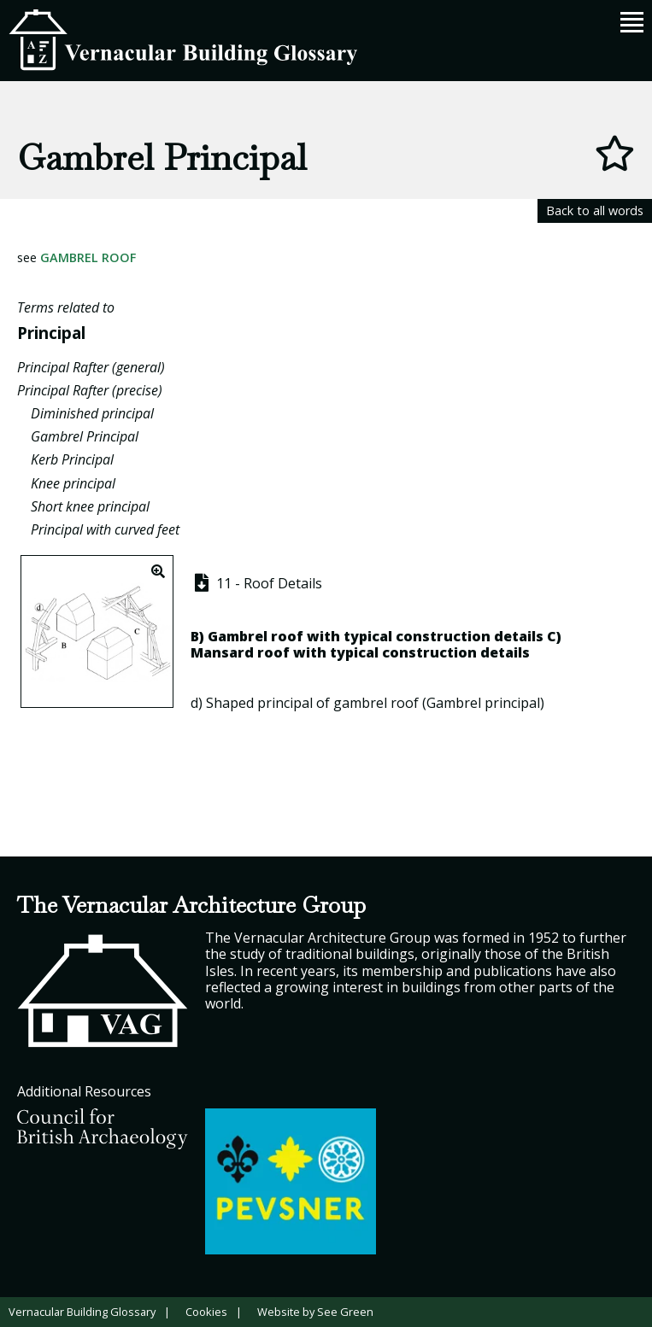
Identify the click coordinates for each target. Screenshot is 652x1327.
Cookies (206, 1311)
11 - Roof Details (257, 583)
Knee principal (73, 483)
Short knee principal (90, 506)
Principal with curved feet (105, 529)
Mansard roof (240, 652)
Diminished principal (92, 413)
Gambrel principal (483, 702)
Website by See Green (315, 1311)
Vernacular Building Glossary (82, 1311)
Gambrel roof (255, 636)
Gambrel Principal (84, 436)
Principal (51, 332)
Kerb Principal (72, 459)
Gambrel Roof (88, 257)
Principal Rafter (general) (91, 367)
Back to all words (594, 210)
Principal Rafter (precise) (89, 390)
